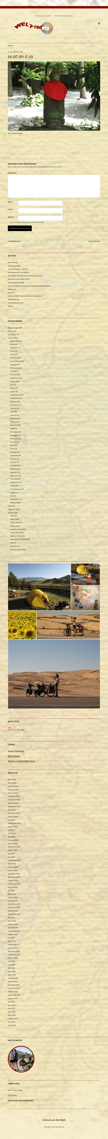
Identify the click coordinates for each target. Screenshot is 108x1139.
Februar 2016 (13, 978)
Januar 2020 (13, 871)
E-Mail (11, 209)
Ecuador (13, 365)
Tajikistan (14, 476)
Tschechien (14, 482)
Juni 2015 (11, 1005)
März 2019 (12, 894)
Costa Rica (14, 358)
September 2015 (14, 995)
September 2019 (14, 884)
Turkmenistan (15, 489)
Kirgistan (13, 402)
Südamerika (15, 533)
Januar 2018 (12, 928)
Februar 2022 (13, 840)
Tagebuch (11, 509)
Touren (10, 513)
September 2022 (14, 823)
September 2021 (14, 847)
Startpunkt (12, 289)
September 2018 (14, 914)
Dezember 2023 (14, 813)
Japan (12, 392)
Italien (12, 388)
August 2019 (12, 887)
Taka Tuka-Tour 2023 (18, 539)
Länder (10, 338)
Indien (12, 381)
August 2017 (12, 934)
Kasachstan (15, 398)
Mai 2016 (11, 968)
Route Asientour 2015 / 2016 (18, 279)
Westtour (13, 546)
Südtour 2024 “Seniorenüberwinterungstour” (25, 296)
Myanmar (14, 425)
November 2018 (14, 907)
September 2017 (14, 931)
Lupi (9, 506)
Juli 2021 (11, 854)
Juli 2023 (11, 820)
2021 (12, 516)
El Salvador (14, 368)
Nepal (12, 429)
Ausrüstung (12, 262)
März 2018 (12, 921)
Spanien (13, 472)
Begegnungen (13, 328)
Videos (10, 306)
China (12, 354)
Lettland (13, 415)
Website (11, 217)
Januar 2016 (12, 982)
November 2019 (14, 877)
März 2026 (12, 783)
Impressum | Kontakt (43, 16)
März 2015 (12, 1015)
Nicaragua (14, 432)
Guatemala (14, 378)
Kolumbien (14, 405)
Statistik (11, 293)
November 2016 (14, 951)
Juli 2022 (11, 830)
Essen (10, 331)
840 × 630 (19, 52)
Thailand (13, 479)
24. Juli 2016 (12, 52)
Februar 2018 (13, 924)
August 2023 (13, 817)
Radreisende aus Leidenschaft (20, 1100)
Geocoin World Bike (16, 751)
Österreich (14, 439)
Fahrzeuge (12, 335)
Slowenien (14, 469)
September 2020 (14, 860)
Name (10, 202)
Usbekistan (14, 499)
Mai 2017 (11, 938)
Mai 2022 (11, 837)
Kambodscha (15, 395)
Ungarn (13, 493)
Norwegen (14, 435)
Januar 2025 (13, 793)
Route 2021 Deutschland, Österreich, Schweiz (25, 276)
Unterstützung (13, 299)
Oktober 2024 (13, 803)
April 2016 (11, 971)
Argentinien (14, 341)
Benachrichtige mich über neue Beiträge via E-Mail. (27, 222)
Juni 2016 (11, 965)
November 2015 (14, 988)
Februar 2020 (13, 867)
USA (11, 496)
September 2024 (14, 806)
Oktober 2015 (13, 992)
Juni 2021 (11, 857)
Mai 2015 (11, 1008)
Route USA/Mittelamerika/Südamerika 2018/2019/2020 (29, 286)
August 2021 (12, 850)
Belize (12, 344)
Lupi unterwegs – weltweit (18, 269)
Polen (12, 449)
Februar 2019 (13, 897)
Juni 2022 (12, 833)
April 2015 (11, 1012)
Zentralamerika (16, 550)
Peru (12, 445)
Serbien (13, 462)
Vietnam (13, 503)
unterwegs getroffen (16, 303)
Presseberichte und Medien (18, 272)
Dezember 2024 (14, 796)
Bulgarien (14, 348)
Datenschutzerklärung (63, 16)
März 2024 (12, 810)
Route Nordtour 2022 (16, 283)
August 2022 (13, 827)
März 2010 (12, 1025)
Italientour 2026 (14, 266)
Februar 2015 (13, 1019)
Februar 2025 (13, 790)
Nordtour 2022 (16, 529)
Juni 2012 (11, 1022)
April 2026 (12, 780)
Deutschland (15, 361)
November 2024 (14, 800)
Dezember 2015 (14, 985)
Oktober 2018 (13, 911)
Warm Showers (14, 756)
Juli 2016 (11, 961)
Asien (12, 519)
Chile (12, 351)
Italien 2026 (15, 523)
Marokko (13, 418)
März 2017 (12, 941)
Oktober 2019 (13, 881)
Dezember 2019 (14, 874)
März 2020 (12, 864)
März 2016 (12, 975)
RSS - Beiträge (18, 730)
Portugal (13, 452)
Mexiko (13, 422)
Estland (13, 371)
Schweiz (13, 459)
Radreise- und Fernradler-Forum (21, 761)
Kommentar (12, 173)
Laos (12, 412)
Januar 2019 (12, 901)
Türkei (12, 486)
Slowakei (13, 466)
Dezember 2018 (14, 904)
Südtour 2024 (15, 536)
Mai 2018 (11, 918)
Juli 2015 (11, 1002)
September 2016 (14, 955)
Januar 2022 (13, 844)
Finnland (13, 375)
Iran (11, 385)
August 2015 (12, 998)
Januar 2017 (12, 948)
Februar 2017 (13, 945)
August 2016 (12, 958)
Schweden (14, 455)
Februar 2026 (13, 786)
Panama (13, 442)
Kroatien (13, 408)
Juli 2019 (11, 891)
